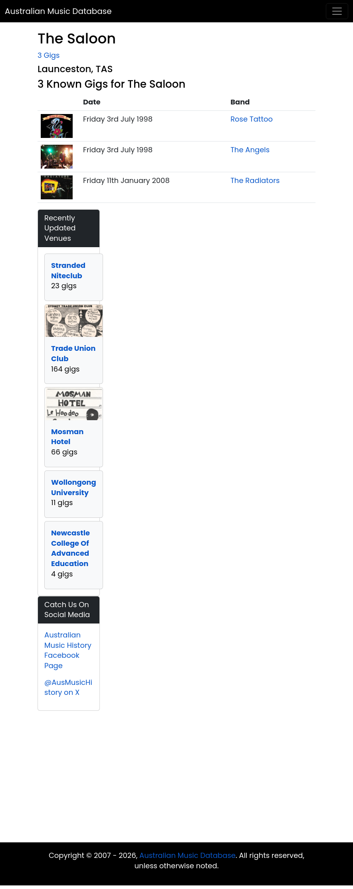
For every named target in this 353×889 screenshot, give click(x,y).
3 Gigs (48, 55)
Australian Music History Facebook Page (67, 650)
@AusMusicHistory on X (68, 687)
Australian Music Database (58, 11)
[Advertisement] (176, 778)
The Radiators (255, 180)
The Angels (250, 150)
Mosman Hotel (67, 437)
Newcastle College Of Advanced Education (70, 548)
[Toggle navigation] (337, 11)
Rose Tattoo (251, 119)
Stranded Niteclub (68, 270)
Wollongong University (73, 487)
